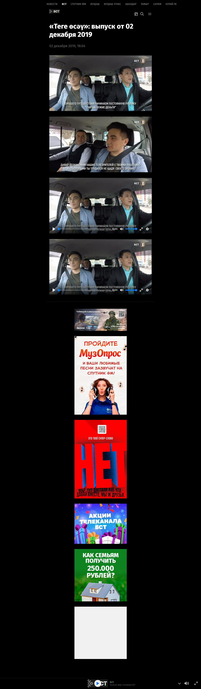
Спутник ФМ (78, 4)
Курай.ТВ (171, 4)
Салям (157, 4)
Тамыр (145, 4)
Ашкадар (130, 4)
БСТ (64, 4)
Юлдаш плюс (112, 4)
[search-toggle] (142, 13)
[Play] (54, 229)
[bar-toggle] (150, 13)
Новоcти (52, 4)
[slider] (84, 229)
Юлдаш (95, 4)
